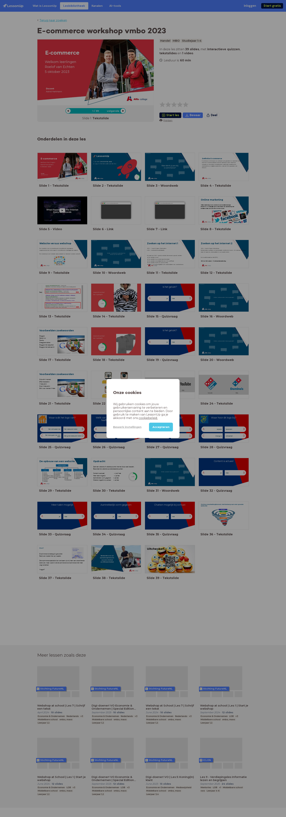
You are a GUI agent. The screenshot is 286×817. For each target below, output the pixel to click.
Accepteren (160, 427)
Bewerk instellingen (127, 427)
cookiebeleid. (148, 418)
